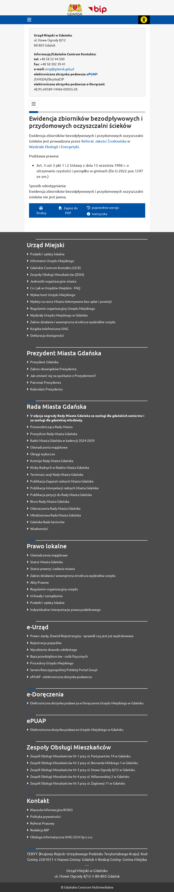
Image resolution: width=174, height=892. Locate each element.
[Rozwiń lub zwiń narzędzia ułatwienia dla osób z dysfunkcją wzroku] (144, 19)
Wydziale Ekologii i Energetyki (54, 146)
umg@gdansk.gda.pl (59, 69)
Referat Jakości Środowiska (103, 141)
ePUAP (91, 74)
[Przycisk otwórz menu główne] (29, 19)
